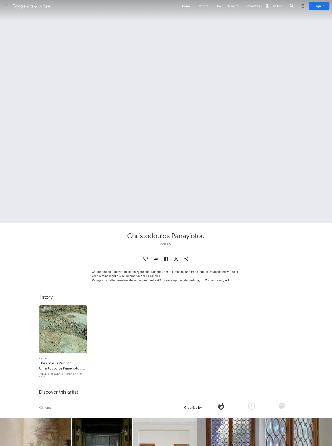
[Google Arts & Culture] (31, 6)
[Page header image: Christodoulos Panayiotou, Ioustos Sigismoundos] (166, 111)
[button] (6, 6)
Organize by (193, 408)
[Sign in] (319, 6)
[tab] (221, 407)
